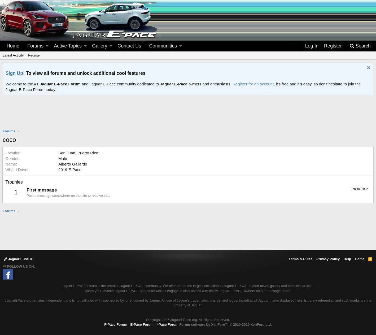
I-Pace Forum (167, 325)
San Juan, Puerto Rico (78, 153)
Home (13, 46)
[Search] (360, 46)
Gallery (99, 46)
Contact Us (129, 46)
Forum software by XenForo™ (225, 325)
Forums (35, 46)
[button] (47, 46)
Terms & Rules (300, 259)
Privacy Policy (328, 259)
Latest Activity (13, 55)
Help (347, 259)
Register (34, 55)
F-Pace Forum (115, 325)
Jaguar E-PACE (18, 259)
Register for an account (253, 84)
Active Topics (68, 46)
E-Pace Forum (141, 325)
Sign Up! (15, 73)
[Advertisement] (188, 115)
